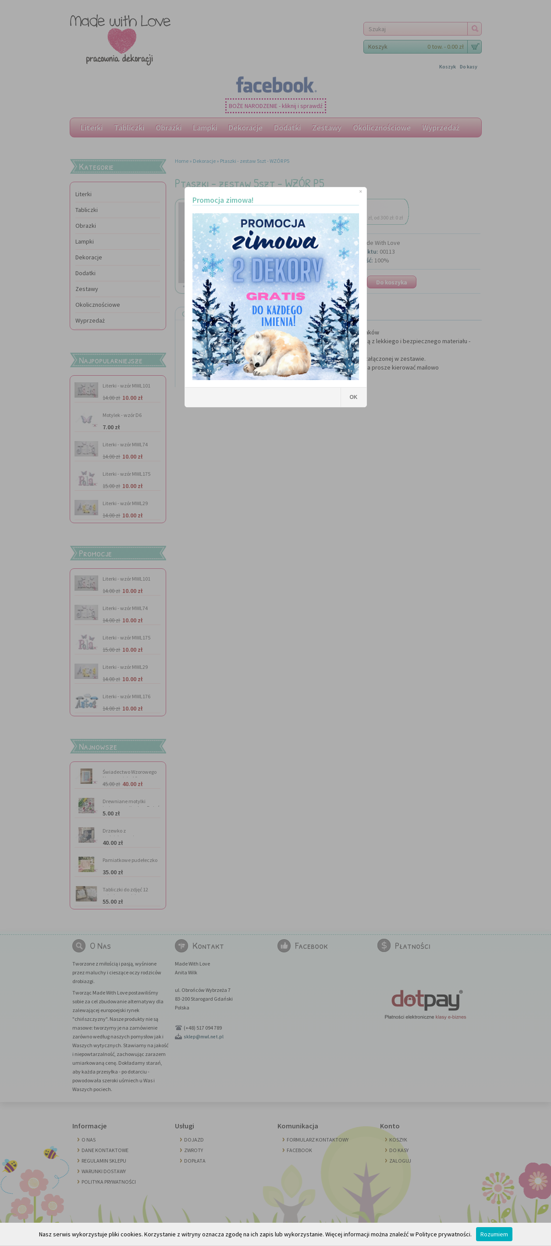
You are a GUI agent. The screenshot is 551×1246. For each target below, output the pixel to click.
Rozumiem (494, 1234)
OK (354, 397)
